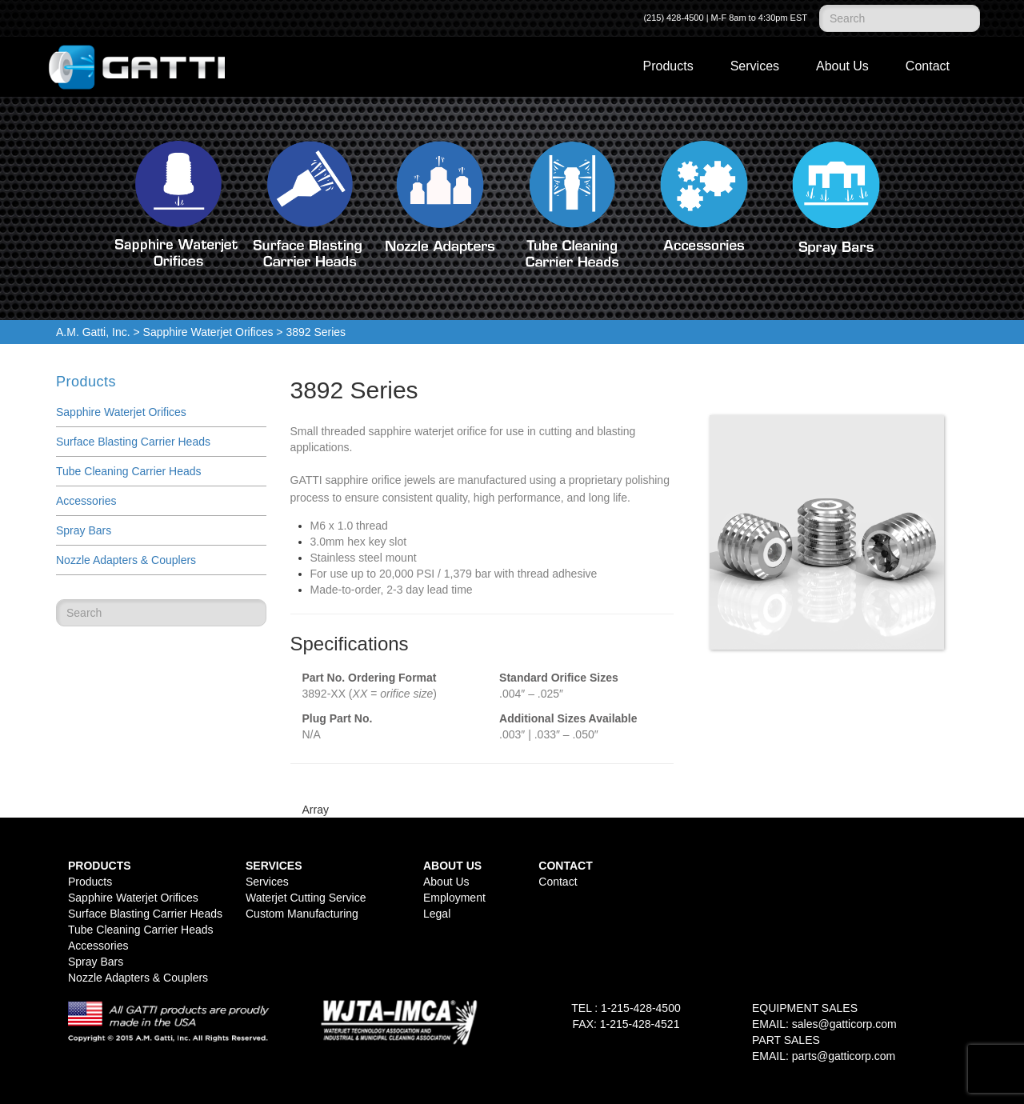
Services (754, 66)
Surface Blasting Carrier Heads (133, 441)
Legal (436, 913)
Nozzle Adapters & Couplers (126, 560)
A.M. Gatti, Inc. (93, 332)
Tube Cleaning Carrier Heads (129, 471)
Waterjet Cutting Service (306, 897)
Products (668, 66)
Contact (928, 66)
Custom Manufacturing (302, 913)
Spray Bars (83, 530)
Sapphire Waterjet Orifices (208, 332)
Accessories (86, 500)
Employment (454, 897)
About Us (842, 66)
